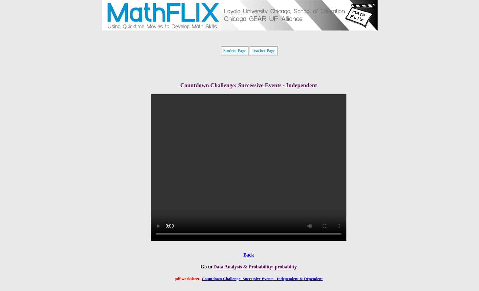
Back (248, 254)
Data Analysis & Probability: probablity (255, 266)
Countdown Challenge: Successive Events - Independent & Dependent (262, 278)
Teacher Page (263, 50)
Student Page (235, 50)
